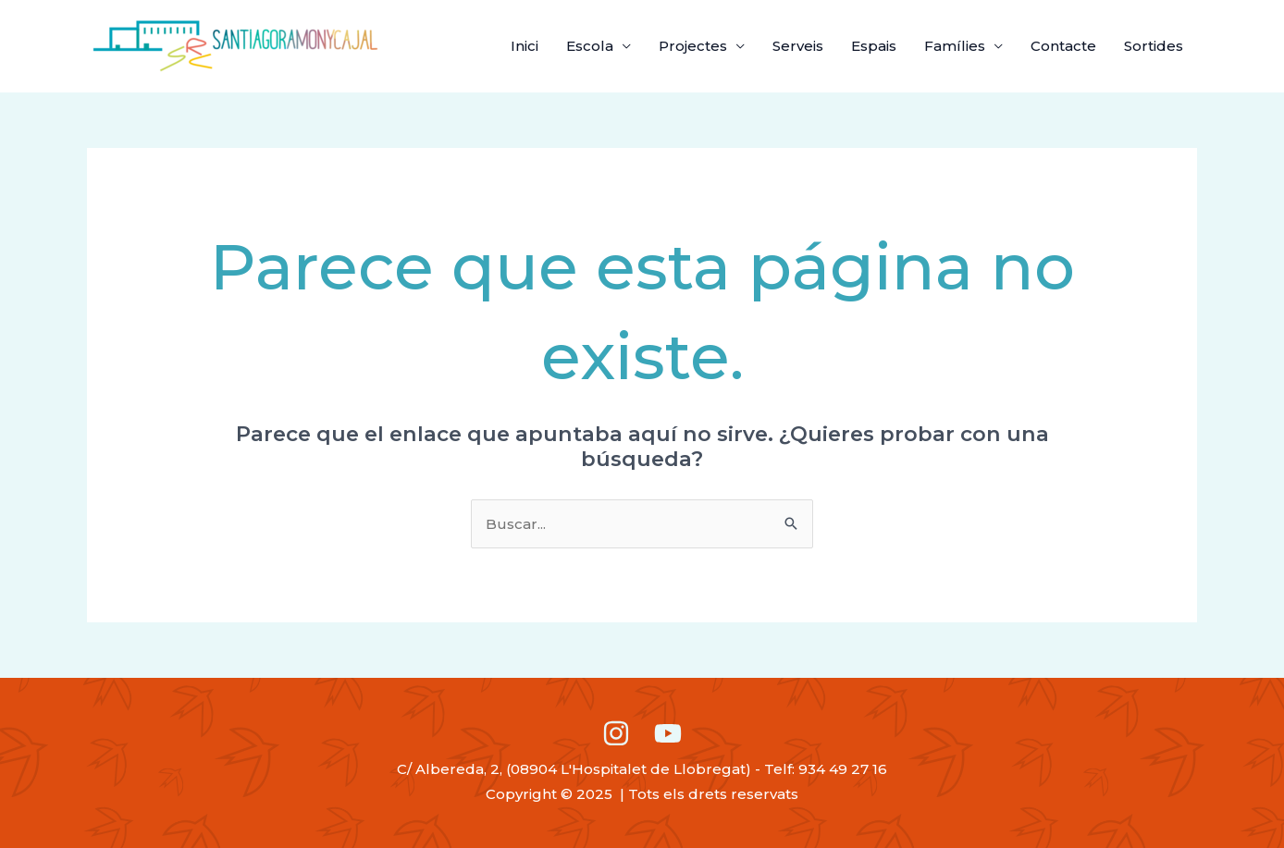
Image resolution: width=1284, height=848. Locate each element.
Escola (589, 46)
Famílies (954, 46)
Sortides (1153, 46)
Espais (873, 46)
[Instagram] (616, 733)
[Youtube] (668, 733)
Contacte (1063, 46)
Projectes (693, 46)
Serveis (797, 46)
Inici (524, 46)
